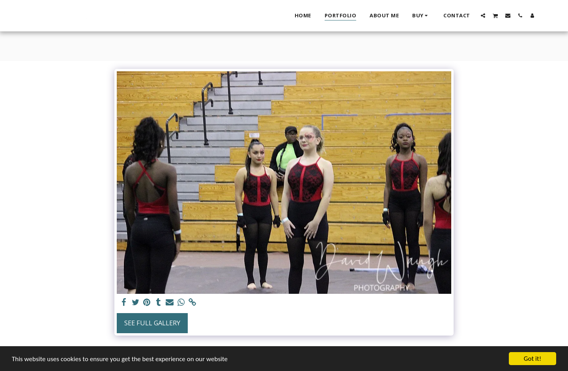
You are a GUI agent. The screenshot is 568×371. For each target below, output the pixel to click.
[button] (483, 15)
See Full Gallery (152, 322)
